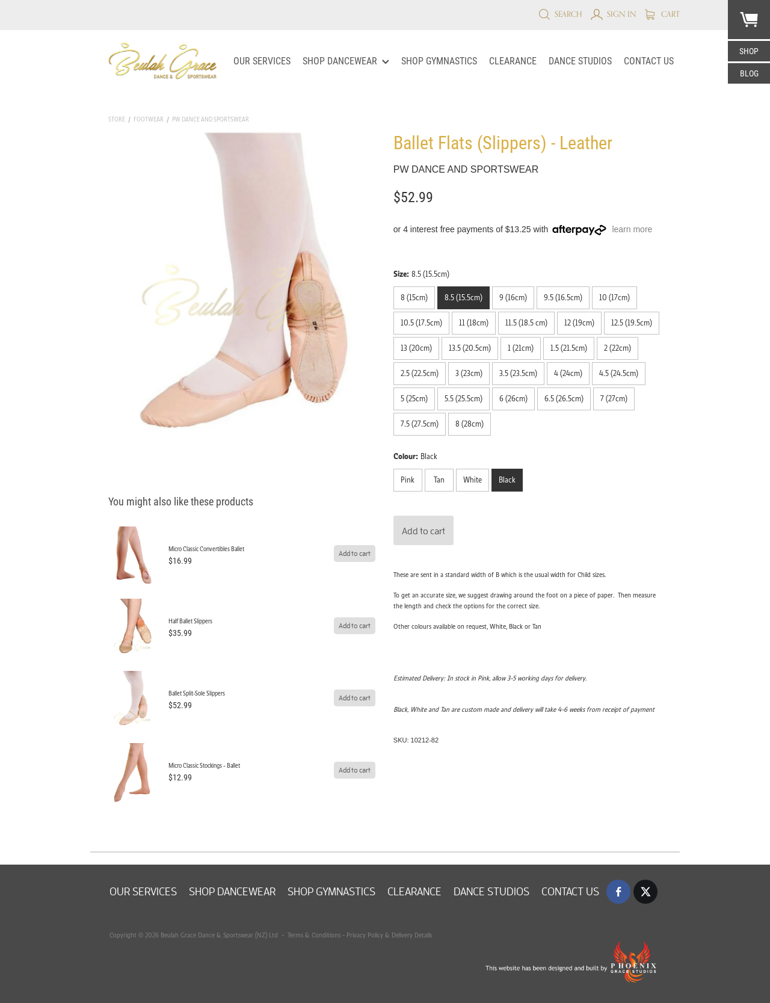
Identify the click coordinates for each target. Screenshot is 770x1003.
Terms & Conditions (313, 935)
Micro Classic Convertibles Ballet (206, 549)
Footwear (149, 119)
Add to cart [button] (423, 530)
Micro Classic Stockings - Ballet (204, 766)
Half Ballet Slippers (190, 621)
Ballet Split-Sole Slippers (196, 693)
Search (560, 14)
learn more (632, 229)
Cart (662, 14)
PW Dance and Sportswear (210, 119)
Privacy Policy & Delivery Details (389, 935)
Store (116, 119)
